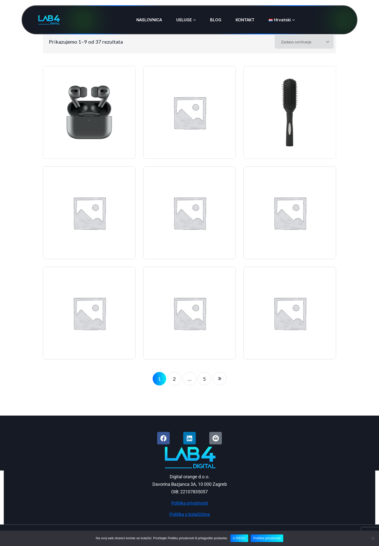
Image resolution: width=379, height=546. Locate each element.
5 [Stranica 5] (204, 379)
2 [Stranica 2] (174, 379)
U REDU (239, 538)
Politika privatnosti (267, 538)
